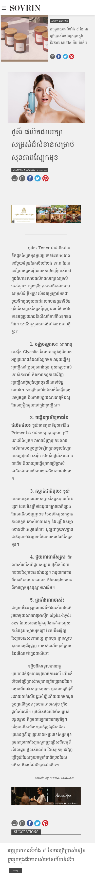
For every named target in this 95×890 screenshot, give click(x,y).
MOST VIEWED (59, 21)
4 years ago (42, 170)
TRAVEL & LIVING (24, 170)
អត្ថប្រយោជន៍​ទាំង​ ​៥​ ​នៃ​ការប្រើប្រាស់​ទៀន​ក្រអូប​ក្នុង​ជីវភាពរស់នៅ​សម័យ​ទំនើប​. (47, 855)
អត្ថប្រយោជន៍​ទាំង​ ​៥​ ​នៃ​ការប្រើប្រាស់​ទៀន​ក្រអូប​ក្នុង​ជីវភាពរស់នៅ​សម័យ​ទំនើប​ (69, 36)
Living (15, 870)
